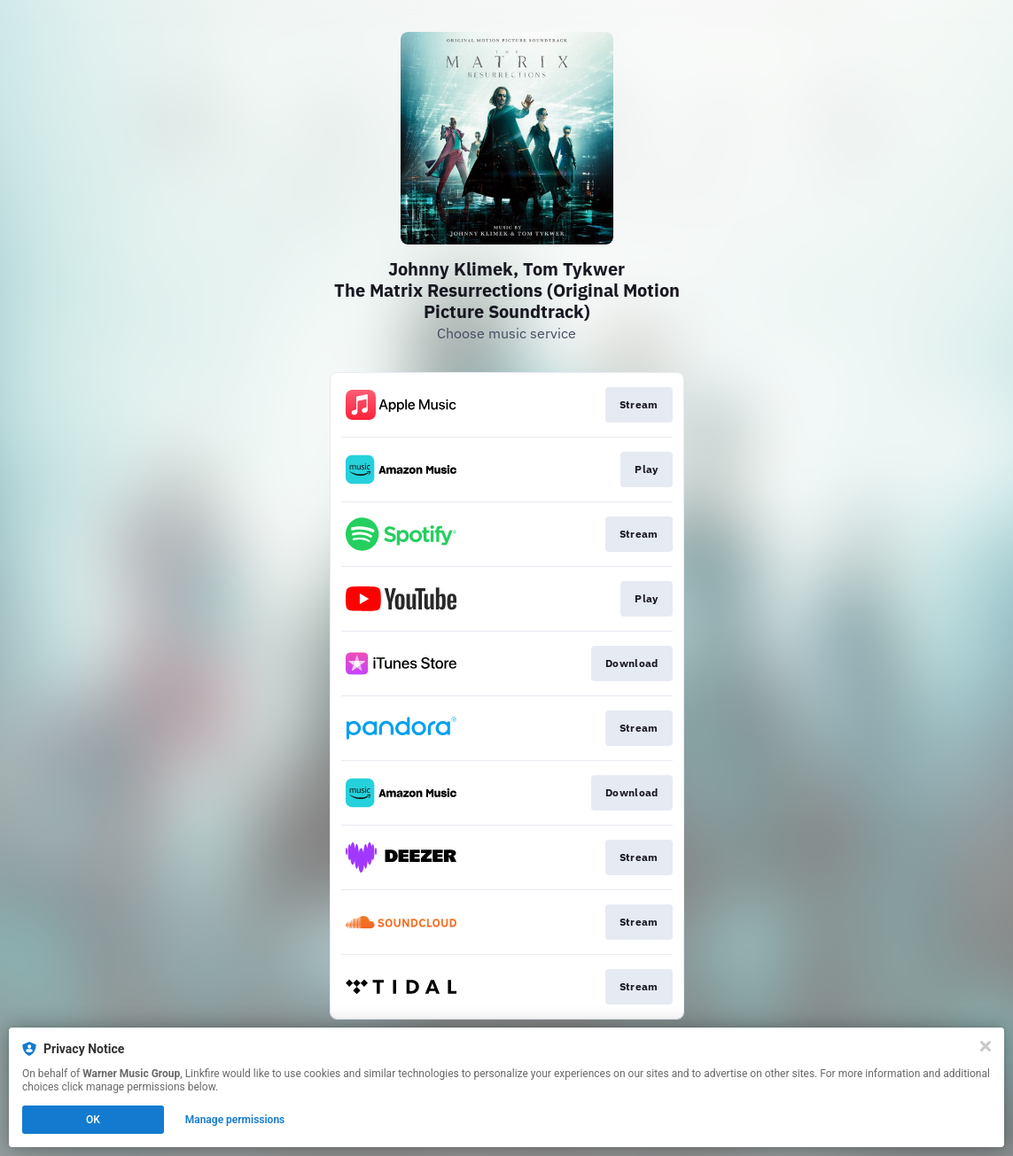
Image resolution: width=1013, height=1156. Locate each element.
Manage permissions (235, 1119)
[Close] (985, 1046)
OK (93, 1119)
